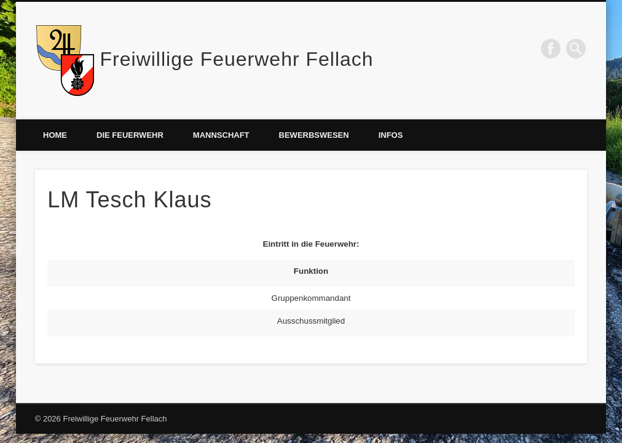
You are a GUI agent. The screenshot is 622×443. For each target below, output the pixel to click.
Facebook (551, 48)
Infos (391, 135)
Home (55, 135)
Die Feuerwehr (129, 135)
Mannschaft (221, 135)
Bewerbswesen (314, 135)
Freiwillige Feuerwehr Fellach (237, 59)
